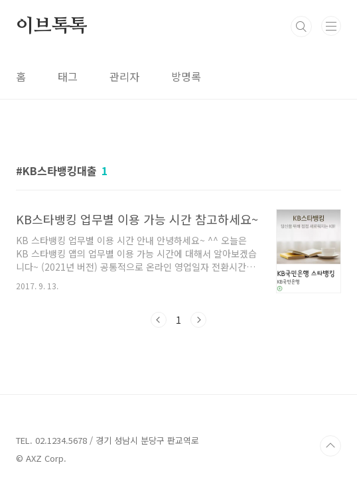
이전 (159, 320)
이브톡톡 (51, 26)
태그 (68, 76)
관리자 (124, 76)
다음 (198, 320)
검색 (301, 26)
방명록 (186, 76)
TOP (330, 445)
